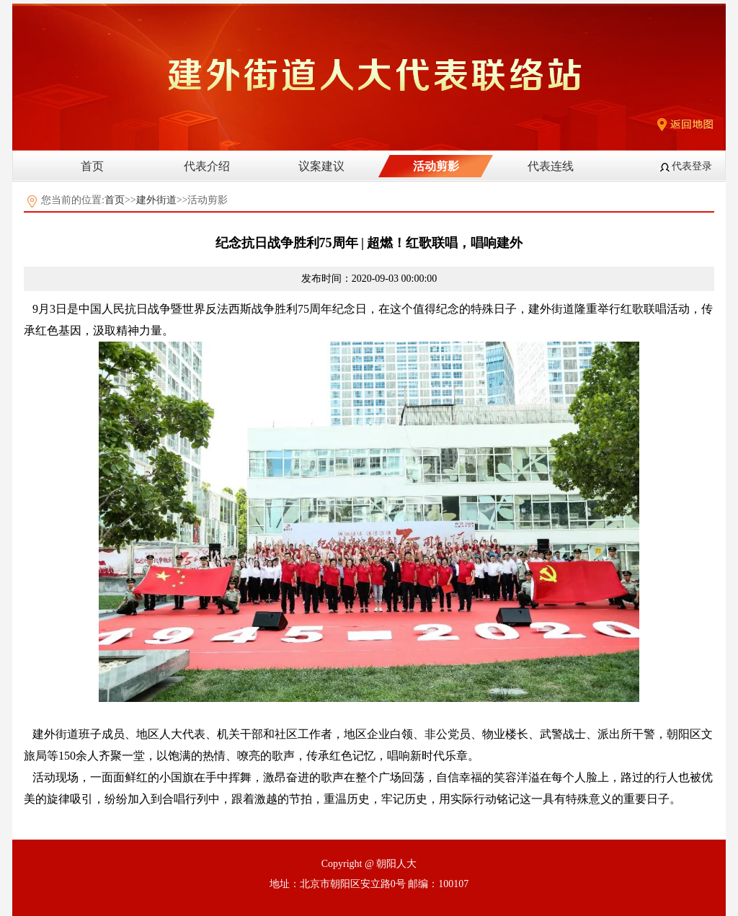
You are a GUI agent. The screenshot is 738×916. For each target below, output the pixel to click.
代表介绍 (207, 166)
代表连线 (551, 166)
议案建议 (321, 166)
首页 (92, 166)
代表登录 (692, 166)
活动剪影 (436, 166)
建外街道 (156, 200)
